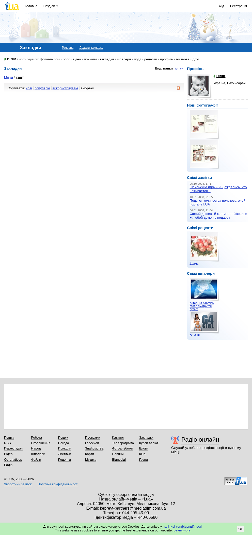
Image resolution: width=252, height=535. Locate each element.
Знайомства (94, 448)
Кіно (142, 454)
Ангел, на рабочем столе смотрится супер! (202, 305)
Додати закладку (91, 47)
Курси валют (149, 443)
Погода (63, 443)
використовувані (65, 88)
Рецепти (64, 459)
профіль (166, 59)
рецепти (150, 59)
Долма (194, 263)
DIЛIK (11, 59)
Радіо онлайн (200, 439)
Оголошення (40, 443)
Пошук (63, 437)
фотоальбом (49, 59)
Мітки (8, 77)
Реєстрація (238, 6)
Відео (8, 454)
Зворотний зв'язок (18, 484)
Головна (31, 6)
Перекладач (13, 448)
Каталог (118, 437)
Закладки (146, 437)
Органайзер (13, 459)
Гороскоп (92, 443)
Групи (143, 459)
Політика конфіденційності (58, 484)
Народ (36, 448)
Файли (36, 459)
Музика (90, 459)
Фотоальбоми (122, 448)
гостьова (183, 59)
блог (66, 59)
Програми (92, 437)
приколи (90, 59)
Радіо (8, 465)
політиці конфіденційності (182, 526)
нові (29, 88)
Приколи (64, 448)
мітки (179, 68)
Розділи (49, 6)
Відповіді (119, 459)
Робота (36, 437)
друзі (196, 59)
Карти (89, 454)
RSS (7, 443)
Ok (240, 529)
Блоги (143, 448)
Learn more (182, 530)
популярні (42, 88)
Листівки (64, 454)
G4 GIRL (195, 335)
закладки (107, 59)
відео (77, 59)
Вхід (221, 6)
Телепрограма (123, 443)
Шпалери (38, 454)
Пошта (9, 437)
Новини (117, 454)
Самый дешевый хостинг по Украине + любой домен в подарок (218, 215)
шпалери (124, 59)
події (137, 59)
